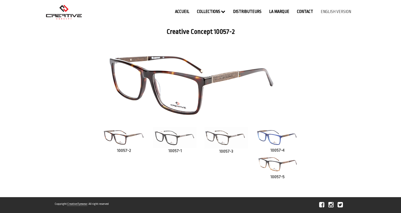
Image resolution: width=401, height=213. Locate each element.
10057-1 (175, 150)
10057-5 (277, 176)
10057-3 (226, 151)
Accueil (182, 11)
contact (305, 11)
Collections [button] (211, 11)
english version (336, 11)
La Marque (279, 11)
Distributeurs (247, 11)
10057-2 (124, 150)
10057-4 (277, 150)
